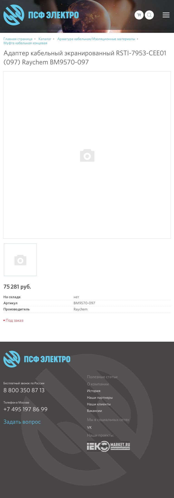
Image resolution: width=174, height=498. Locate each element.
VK (89, 427)
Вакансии (94, 411)
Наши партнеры (100, 397)
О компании (98, 384)
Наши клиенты (99, 404)
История (93, 391)
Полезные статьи (102, 376)
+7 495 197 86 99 (25, 409)
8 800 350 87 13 (24, 390)
